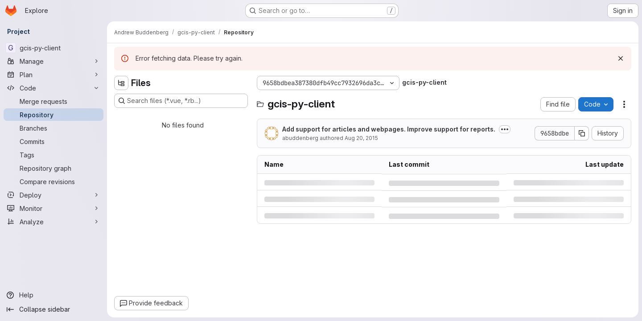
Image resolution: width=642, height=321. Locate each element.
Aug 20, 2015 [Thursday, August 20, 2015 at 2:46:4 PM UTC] (361, 138)
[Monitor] (53, 208)
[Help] (53, 295)
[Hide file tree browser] (121, 83)
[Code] (53, 88)
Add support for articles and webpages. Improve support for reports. (388, 129)
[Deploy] (53, 195)
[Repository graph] (53, 168)
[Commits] (53, 141)
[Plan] (53, 74)
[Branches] (53, 128)
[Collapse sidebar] (53, 309)
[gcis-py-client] (53, 47)
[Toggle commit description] (504, 129)
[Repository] (53, 114)
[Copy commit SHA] (582, 133)
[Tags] (53, 154)
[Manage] (53, 61)
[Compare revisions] (53, 181)
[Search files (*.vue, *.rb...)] (181, 101)
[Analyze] (53, 221)
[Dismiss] (620, 58)
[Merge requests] (53, 101)
